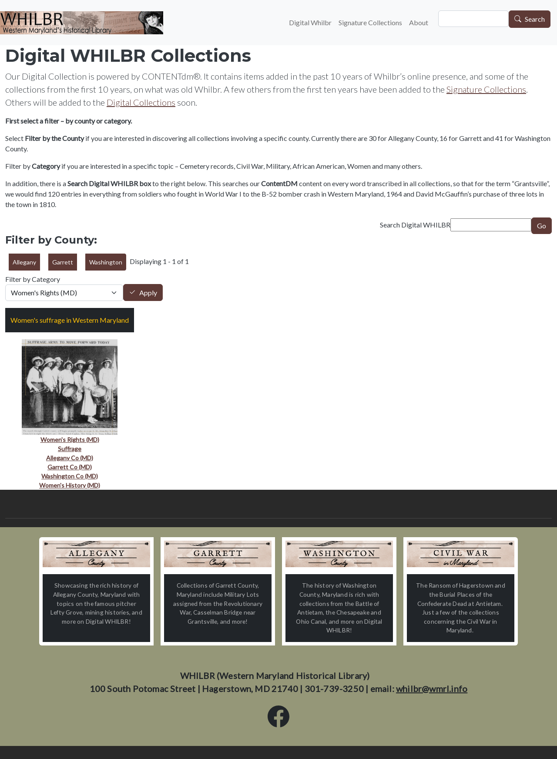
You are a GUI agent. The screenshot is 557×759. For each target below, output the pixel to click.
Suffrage (69, 448)
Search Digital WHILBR (415, 225)
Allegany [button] (24, 262)
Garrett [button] (62, 262)
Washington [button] (105, 262)
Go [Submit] (541, 225)
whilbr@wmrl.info (431, 688)
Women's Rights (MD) (69, 439)
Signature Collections (370, 22)
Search (535, 19)
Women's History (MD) (69, 485)
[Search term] (490, 224)
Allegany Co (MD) (69, 457)
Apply (148, 292)
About (418, 22)
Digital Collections (141, 102)
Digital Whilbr (310, 22)
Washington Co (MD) (69, 476)
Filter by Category (32, 279)
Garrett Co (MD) (69, 467)
